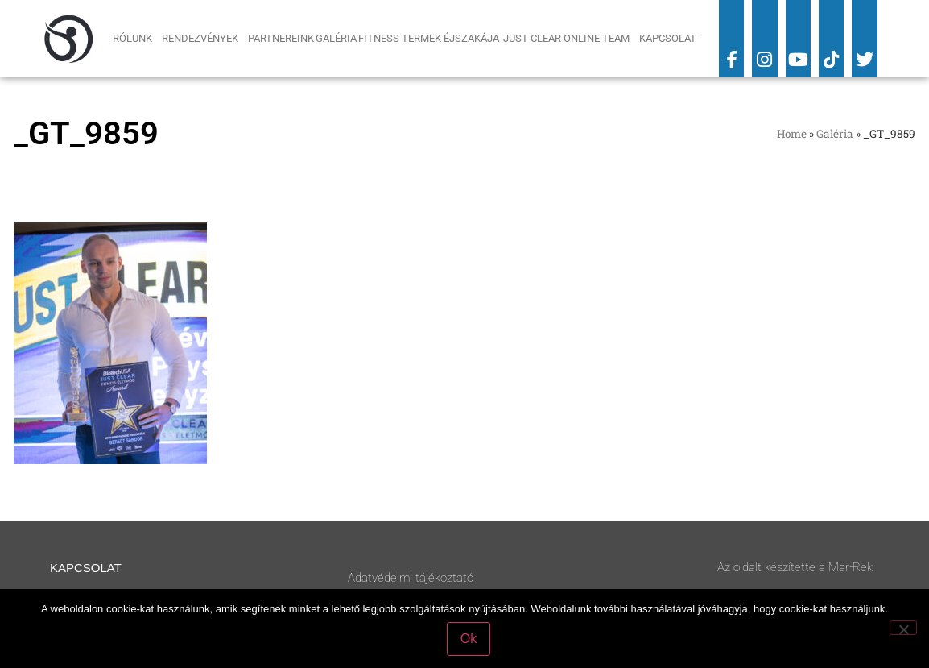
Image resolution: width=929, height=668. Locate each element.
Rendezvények (204, 39)
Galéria (336, 38)
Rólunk (136, 39)
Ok (468, 638)
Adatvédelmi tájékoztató (410, 577)
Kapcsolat (667, 38)
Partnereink (281, 38)
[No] (903, 627)
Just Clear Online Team (570, 39)
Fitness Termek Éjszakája (430, 38)
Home (792, 134)
